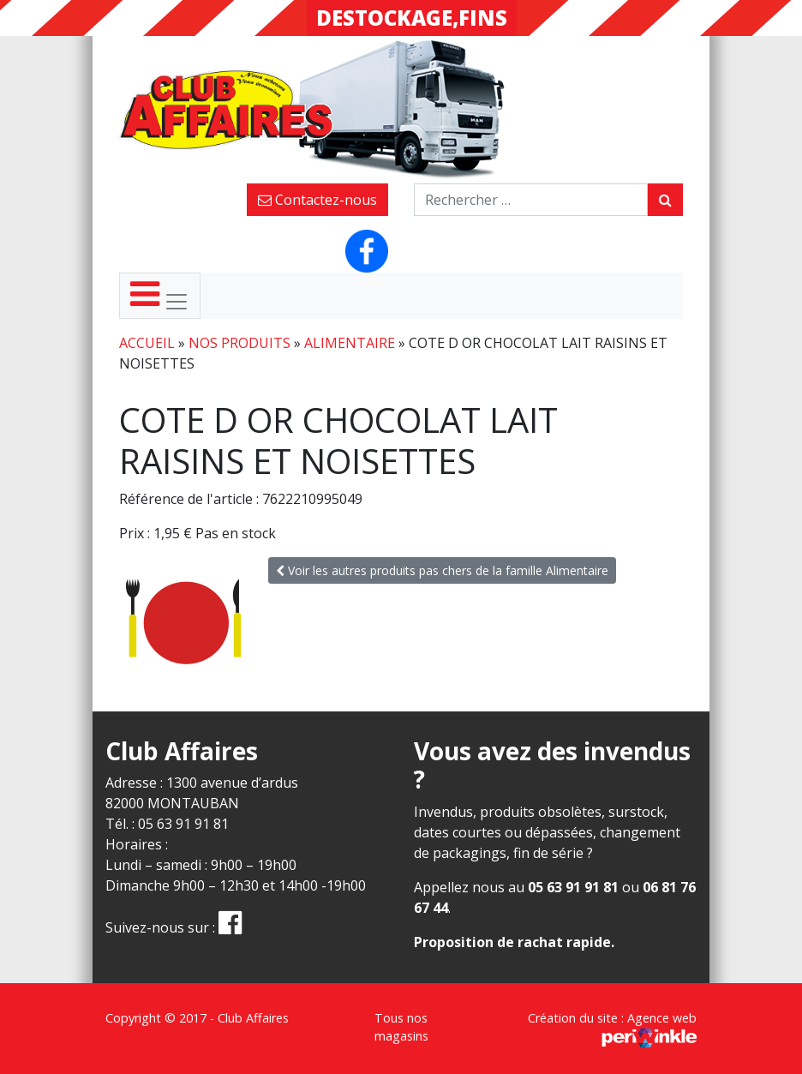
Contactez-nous (317, 199)
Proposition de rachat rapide (512, 942)
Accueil (147, 342)
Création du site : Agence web (612, 1027)
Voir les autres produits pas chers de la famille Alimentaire (442, 570)
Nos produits (239, 342)
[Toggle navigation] (159, 296)
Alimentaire (349, 342)
